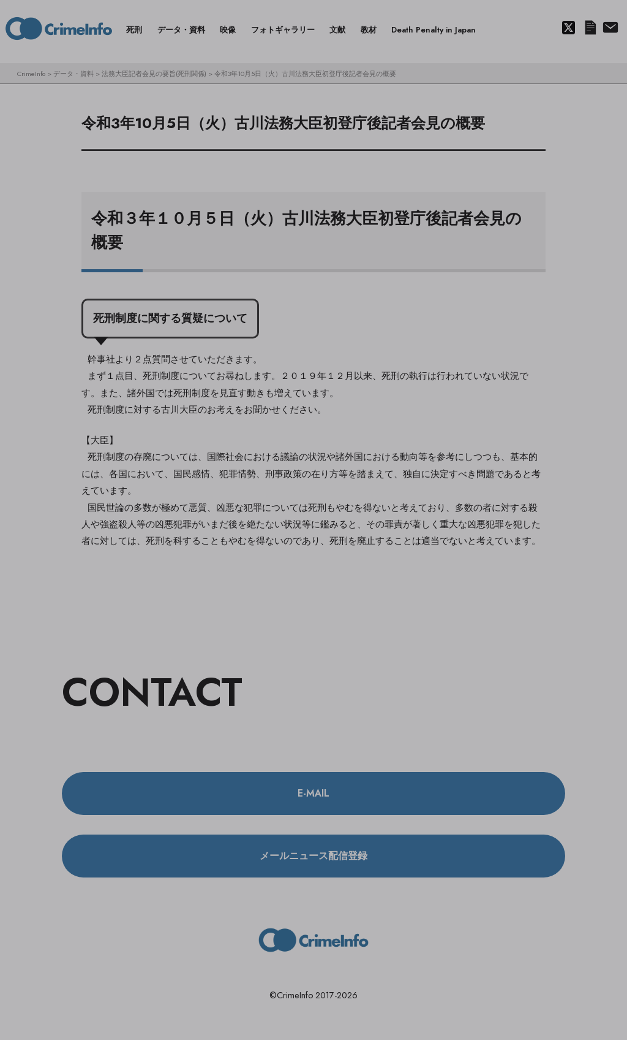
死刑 (134, 30)
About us (609, 28)
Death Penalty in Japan (433, 30)
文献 (337, 30)
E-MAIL (313, 793)
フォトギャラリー (283, 30)
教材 (369, 30)
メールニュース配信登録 (590, 28)
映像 (228, 30)
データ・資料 (181, 30)
